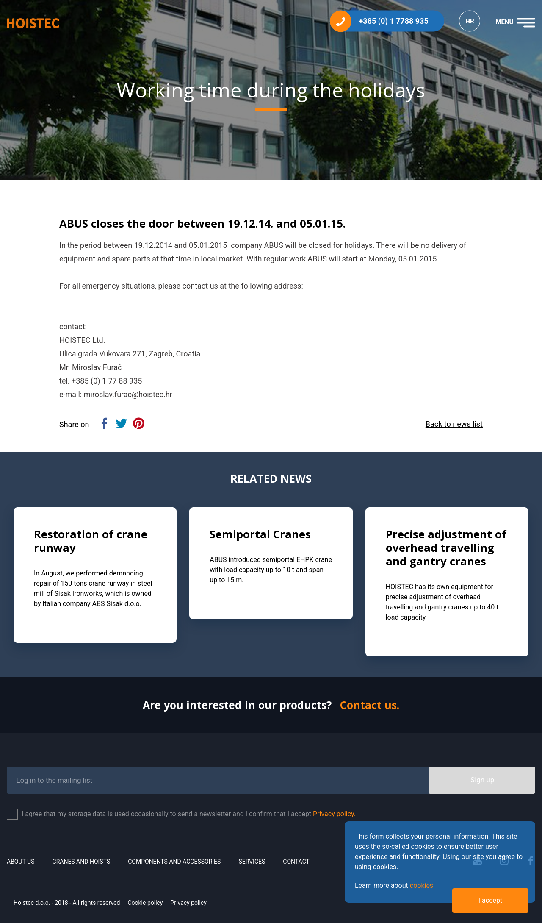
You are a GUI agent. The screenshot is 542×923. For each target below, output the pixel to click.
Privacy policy (188, 902)
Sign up (482, 780)
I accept (490, 900)
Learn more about (394, 885)
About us (21, 861)
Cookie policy (145, 902)
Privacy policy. (334, 814)
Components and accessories (174, 861)
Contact (296, 861)
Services (251, 861)
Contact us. (369, 705)
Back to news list (454, 424)
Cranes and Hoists (82, 861)
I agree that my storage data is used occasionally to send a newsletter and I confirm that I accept (189, 814)
